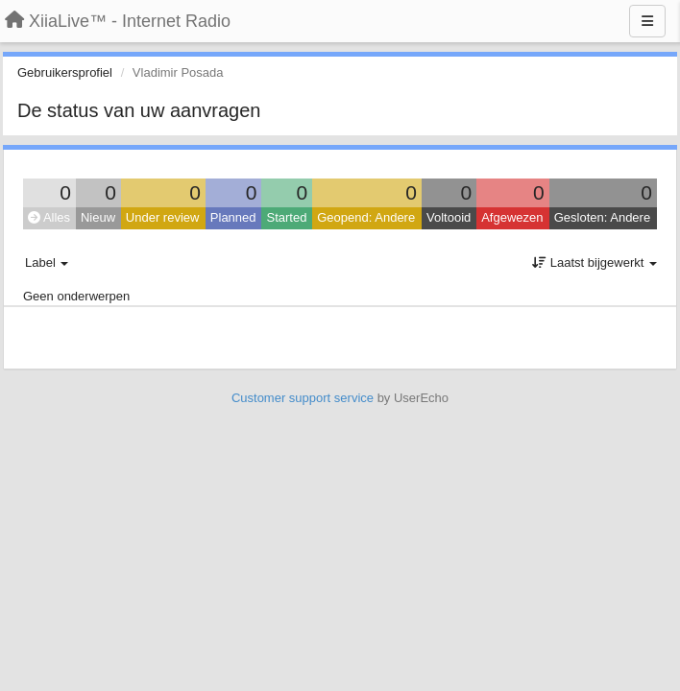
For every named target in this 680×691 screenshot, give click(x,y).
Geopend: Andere (366, 217)
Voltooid (448, 217)
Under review (163, 217)
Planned (233, 217)
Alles (49, 217)
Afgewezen (512, 217)
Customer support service (302, 398)
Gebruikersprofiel (64, 72)
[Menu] (647, 21)
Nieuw (98, 217)
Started (286, 217)
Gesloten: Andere (602, 217)
